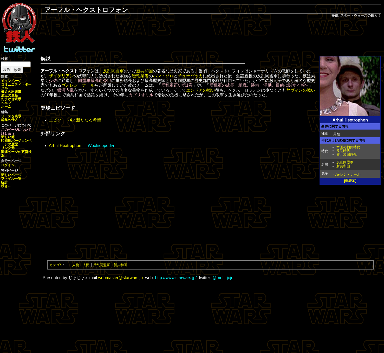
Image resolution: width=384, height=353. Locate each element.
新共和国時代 (346, 155)
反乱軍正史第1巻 (177, 85)
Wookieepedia (101, 145)
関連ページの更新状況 (16, 153)
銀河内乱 (65, 90)
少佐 (53, 80)
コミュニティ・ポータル (16, 86)
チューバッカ (190, 76)
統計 (4, 182)
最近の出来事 (11, 92)
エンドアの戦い (200, 90)
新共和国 (343, 166)
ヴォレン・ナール (346, 174)
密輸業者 (140, 76)
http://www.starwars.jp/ (176, 277)
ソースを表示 (11, 116)
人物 (75, 265)
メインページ (11, 81)
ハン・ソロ (163, 76)
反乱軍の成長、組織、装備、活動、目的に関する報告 (259, 85)
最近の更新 (9, 95)
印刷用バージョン (14, 141)
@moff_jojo (222, 277)
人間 (86, 265)
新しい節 (8, 137)
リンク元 (8, 148)
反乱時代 (343, 151)
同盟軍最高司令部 (94, 80)
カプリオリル (140, 95)
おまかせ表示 (11, 99)
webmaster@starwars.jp (120, 277)
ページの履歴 (16, 142)
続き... (6, 186)
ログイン (8, 165)
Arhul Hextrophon (65, 145)
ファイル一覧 (11, 179)
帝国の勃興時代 (348, 147)
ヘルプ (6, 103)
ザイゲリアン (61, 76)
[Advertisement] (210, 35)
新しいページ (11, 175)
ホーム (6, 106)
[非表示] (350, 181)
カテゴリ (56, 265)
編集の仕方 (9, 120)
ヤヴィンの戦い (300, 90)
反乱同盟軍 (344, 162)
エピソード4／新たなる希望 (75, 120)
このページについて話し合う (16, 131)
